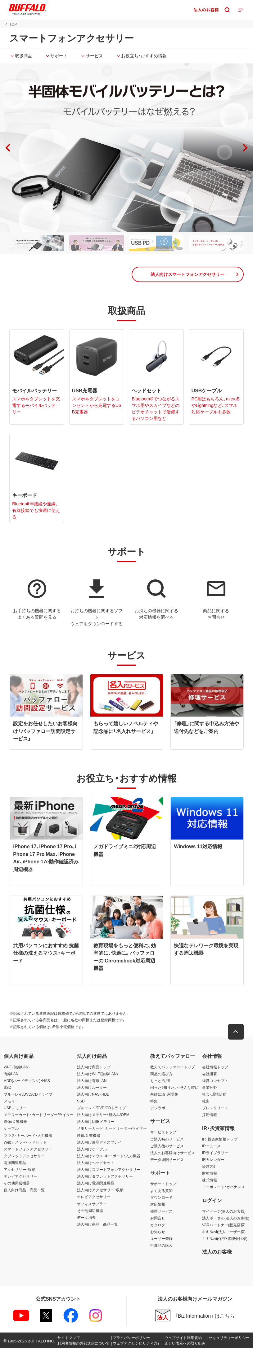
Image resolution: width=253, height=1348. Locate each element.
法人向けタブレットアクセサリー (105, 1176)
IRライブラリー (215, 1152)
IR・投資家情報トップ (219, 1139)
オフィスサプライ (92, 1203)
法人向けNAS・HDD (93, 1094)
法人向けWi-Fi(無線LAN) (97, 1073)
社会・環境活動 (214, 1094)
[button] (245, 147)
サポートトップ (163, 1183)
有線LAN (11, 1073)
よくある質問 (161, 1190)
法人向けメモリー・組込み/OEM (103, 1114)
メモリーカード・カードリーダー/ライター (39, 1114)
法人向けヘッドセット (95, 1162)
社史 (206, 1101)
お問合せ (157, 1218)
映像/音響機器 (15, 1121)
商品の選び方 (161, 1073)
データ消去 (86, 1217)
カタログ (157, 1225)
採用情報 (209, 1114)
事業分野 (209, 1087)
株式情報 (209, 1180)
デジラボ (157, 1107)
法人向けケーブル (92, 1149)
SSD (7, 1087)
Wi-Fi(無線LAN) (16, 1067)
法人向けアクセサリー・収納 (100, 1190)
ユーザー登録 (161, 1238)
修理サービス (161, 1211)
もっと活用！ (160, 1080)
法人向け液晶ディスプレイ (99, 1142)
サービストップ (163, 1132)
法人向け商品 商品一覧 (97, 1224)
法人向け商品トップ (94, 1067)
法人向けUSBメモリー (96, 1121)
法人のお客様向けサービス (172, 1152)
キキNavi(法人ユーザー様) (224, 1231)
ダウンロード (161, 1197)
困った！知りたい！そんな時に (174, 1087)
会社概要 (209, 1073)
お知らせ (157, 1231)
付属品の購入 (161, 1245)
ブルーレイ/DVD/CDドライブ (28, 1094)
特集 (154, 1101)
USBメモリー (15, 1107)
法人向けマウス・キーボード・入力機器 (108, 1155)
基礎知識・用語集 (164, 1094)
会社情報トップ (215, 1067)
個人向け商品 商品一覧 (24, 1190)
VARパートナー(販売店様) (224, 1225)
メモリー (11, 1101)
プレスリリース (215, 1107)
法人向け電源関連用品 (95, 1183)
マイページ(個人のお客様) (224, 1211)
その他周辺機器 (17, 1183)
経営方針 (209, 1166)
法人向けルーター (92, 1087)
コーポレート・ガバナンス (223, 1186)
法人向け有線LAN (91, 1080)
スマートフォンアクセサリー (28, 1149)
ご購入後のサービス (167, 1146)
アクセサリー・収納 (19, 1169)
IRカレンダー (213, 1159)
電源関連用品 (15, 1162)
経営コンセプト (215, 1080)
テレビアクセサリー (20, 1176)
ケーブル (11, 1128)
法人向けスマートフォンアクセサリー (108, 1169)
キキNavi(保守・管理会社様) (224, 1238)
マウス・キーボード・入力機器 (28, 1135)
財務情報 (209, 1173)
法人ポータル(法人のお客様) (225, 1218)
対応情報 (157, 1204)
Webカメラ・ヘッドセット (25, 1142)
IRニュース (211, 1146)
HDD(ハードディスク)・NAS (27, 1080)
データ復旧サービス (167, 1159)
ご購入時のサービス (167, 1139)
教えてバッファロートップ (172, 1067)
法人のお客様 (217, 1251)
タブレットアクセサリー (24, 1155)
